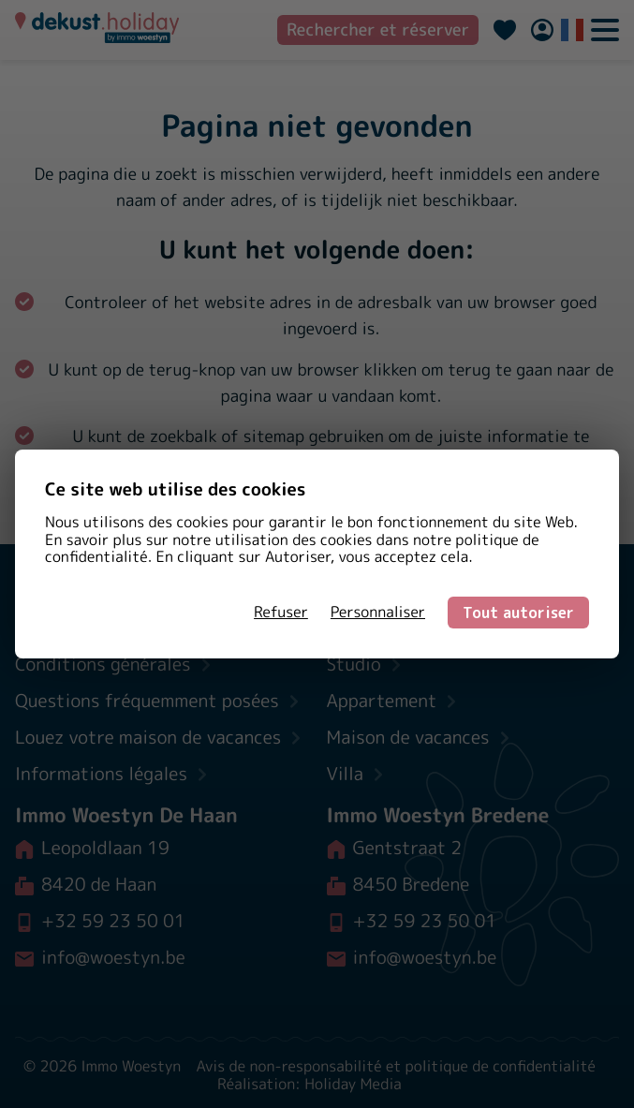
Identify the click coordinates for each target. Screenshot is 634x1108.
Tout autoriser (518, 612)
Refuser (281, 612)
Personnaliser (378, 612)
